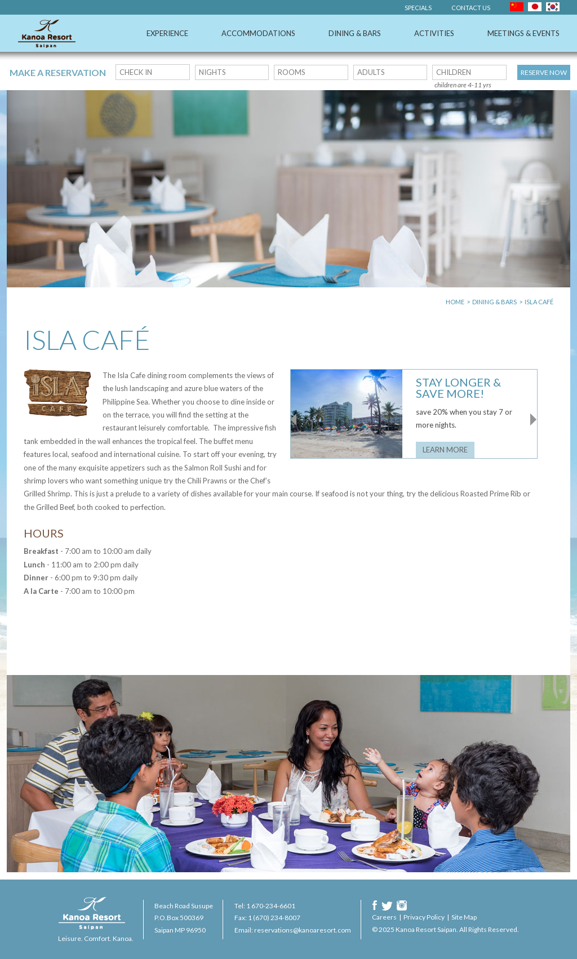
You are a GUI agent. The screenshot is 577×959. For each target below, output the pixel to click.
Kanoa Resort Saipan (46, 33)
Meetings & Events (523, 33)
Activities (434, 33)
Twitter (387, 905)
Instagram (402, 905)
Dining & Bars (355, 33)
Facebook (375, 905)
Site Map (464, 917)
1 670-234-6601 (270, 906)
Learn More (445, 449)
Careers (384, 917)
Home (455, 301)
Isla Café (539, 301)
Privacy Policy (424, 917)
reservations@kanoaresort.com (302, 930)
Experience (167, 33)
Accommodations (258, 33)
